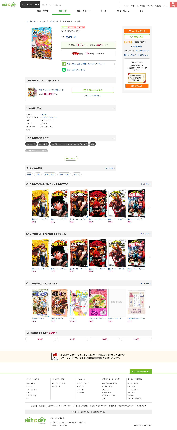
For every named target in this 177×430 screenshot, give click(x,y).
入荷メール (134, 6)
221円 (136, 339)
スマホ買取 (131, 392)
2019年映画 (31, 144)
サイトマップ (141, 406)
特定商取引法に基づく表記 (59, 425)
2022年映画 (43, 144)
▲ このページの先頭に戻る (141, 371)
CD (141, 11)
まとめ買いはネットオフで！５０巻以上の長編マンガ (69, 144)
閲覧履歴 (158, 6)
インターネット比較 (109, 395)
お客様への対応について (98, 406)
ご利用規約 (112, 406)
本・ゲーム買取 (133, 383)
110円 (40, 339)
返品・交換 (64, 174)
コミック (63, 11)
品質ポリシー (52, 406)
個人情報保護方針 (82, 406)
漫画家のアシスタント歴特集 (36, 151)
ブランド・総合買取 (134, 398)
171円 (104, 339)
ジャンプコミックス (49, 117)
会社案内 (34, 406)
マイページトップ (83, 383)
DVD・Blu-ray (123, 11)
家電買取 (131, 395)
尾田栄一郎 (71, 36)
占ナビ (104, 398)
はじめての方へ (107, 386)
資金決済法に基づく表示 (127, 406)
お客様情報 (80, 392)
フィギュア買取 (133, 389)
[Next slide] (149, 207)
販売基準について (142, 50)
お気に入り (150, 6)
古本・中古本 (43, 11)
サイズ (77, 174)
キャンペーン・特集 (58, 383)
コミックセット (83, 11)
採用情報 (42, 406)
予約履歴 (142, 6)
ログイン (127, 6)
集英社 (44, 114)
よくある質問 (72, 168)
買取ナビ (105, 389)
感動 (92, 144)
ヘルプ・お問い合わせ (109, 383)
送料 (38, 174)
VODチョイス (106, 392)
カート (165, 6)
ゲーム (103, 11)
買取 (173, 6)
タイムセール (56, 386)
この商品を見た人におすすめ (90, 283)
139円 (72, 339)
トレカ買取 (131, 386)
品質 (29, 174)
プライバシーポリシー (66, 406)
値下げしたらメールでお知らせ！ (137, 55)
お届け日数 (49, 174)
